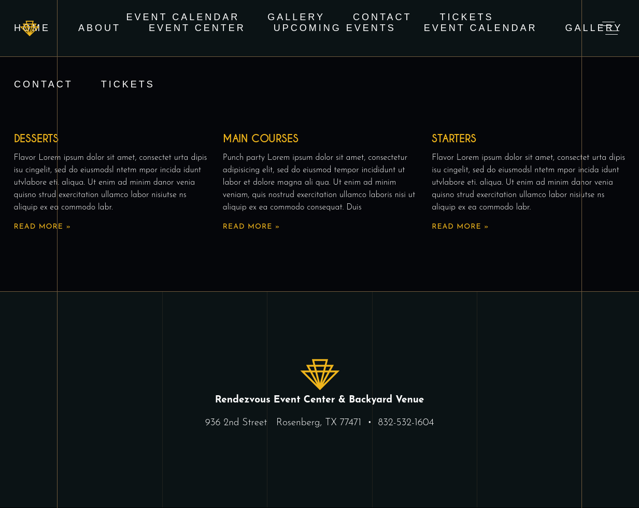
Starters (454, 138)
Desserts (36, 138)
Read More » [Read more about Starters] (460, 227)
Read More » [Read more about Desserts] (42, 227)
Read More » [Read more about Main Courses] (251, 227)
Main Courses (261, 138)
